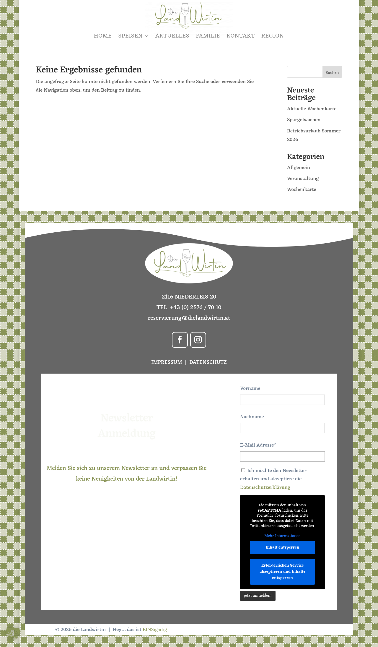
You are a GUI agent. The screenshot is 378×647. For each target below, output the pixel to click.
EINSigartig (155, 629)
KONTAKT (241, 36)
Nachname (252, 417)
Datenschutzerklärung (265, 487)
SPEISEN (130, 36)
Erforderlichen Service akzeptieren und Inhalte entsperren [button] (282, 572)
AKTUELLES (172, 36)
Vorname (250, 388)
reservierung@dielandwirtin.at (189, 318)
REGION (272, 36)
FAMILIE (208, 36)
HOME (103, 36)
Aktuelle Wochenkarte (311, 109)
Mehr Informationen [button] (282, 536)
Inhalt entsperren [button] (282, 547)
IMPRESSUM (167, 362)
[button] (13, 634)
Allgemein (298, 167)
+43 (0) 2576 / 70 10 (195, 307)
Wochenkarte (301, 189)
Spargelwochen (304, 120)
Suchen (332, 73)
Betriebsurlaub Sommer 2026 (313, 135)
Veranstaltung (303, 178)
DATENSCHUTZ (208, 362)
